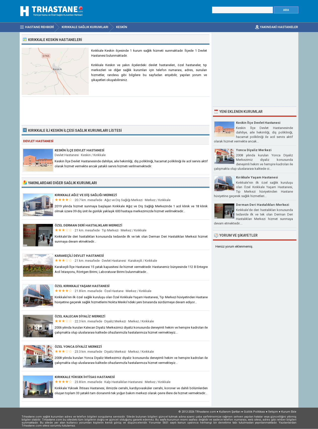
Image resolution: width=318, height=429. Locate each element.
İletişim (273, 411)
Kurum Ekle (288, 411)
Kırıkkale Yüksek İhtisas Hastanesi (85, 377)
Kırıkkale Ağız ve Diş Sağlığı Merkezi (86, 195)
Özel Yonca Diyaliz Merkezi (78, 346)
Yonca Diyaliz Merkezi (254, 150)
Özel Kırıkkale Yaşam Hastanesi (82, 286)
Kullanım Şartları (229, 411)
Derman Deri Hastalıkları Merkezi (262, 205)
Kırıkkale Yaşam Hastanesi (257, 177)
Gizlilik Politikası (254, 411)
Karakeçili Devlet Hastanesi (79, 255)
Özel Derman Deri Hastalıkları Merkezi (88, 225)
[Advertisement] (115, 110)
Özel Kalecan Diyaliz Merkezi (80, 316)
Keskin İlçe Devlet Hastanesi (79, 150)
